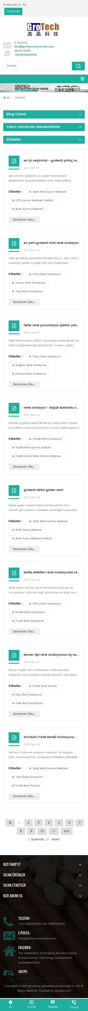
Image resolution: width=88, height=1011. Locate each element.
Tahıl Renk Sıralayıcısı (27, 291)
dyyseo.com (63, 991)
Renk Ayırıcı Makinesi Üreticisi (32, 539)
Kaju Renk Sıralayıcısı (27, 695)
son (66, 831)
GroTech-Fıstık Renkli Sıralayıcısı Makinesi (51, 737)
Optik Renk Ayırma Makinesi (48, 521)
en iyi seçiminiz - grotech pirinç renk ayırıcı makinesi (51, 160)
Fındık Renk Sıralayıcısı (28, 621)
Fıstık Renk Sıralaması (27, 703)
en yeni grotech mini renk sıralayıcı (51, 242)
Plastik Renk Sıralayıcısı (45, 439)
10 (42, 831)
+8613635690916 (25, 55)
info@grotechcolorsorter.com (34, 47)
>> (54, 831)
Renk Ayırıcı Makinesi (27, 530)
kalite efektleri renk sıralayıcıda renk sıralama (51, 572)
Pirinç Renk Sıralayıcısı (45, 274)
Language (13, 11)
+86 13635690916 (29, 924)
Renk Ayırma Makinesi (27, 209)
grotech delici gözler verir (43, 490)
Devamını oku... (24, 219)
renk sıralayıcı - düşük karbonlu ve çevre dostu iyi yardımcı (51, 407)
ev (6, 98)
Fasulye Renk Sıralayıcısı (29, 374)
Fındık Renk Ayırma (43, 686)
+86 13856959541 (53, 924)
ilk (10, 822)
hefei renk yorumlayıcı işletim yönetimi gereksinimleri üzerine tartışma (51, 325)
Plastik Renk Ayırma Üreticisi (31, 448)
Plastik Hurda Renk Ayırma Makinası (36, 456)
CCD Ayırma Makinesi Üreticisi (32, 201)
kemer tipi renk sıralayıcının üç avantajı (51, 654)
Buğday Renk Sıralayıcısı (29, 365)
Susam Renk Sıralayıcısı (28, 283)
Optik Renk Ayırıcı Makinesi (47, 192)
